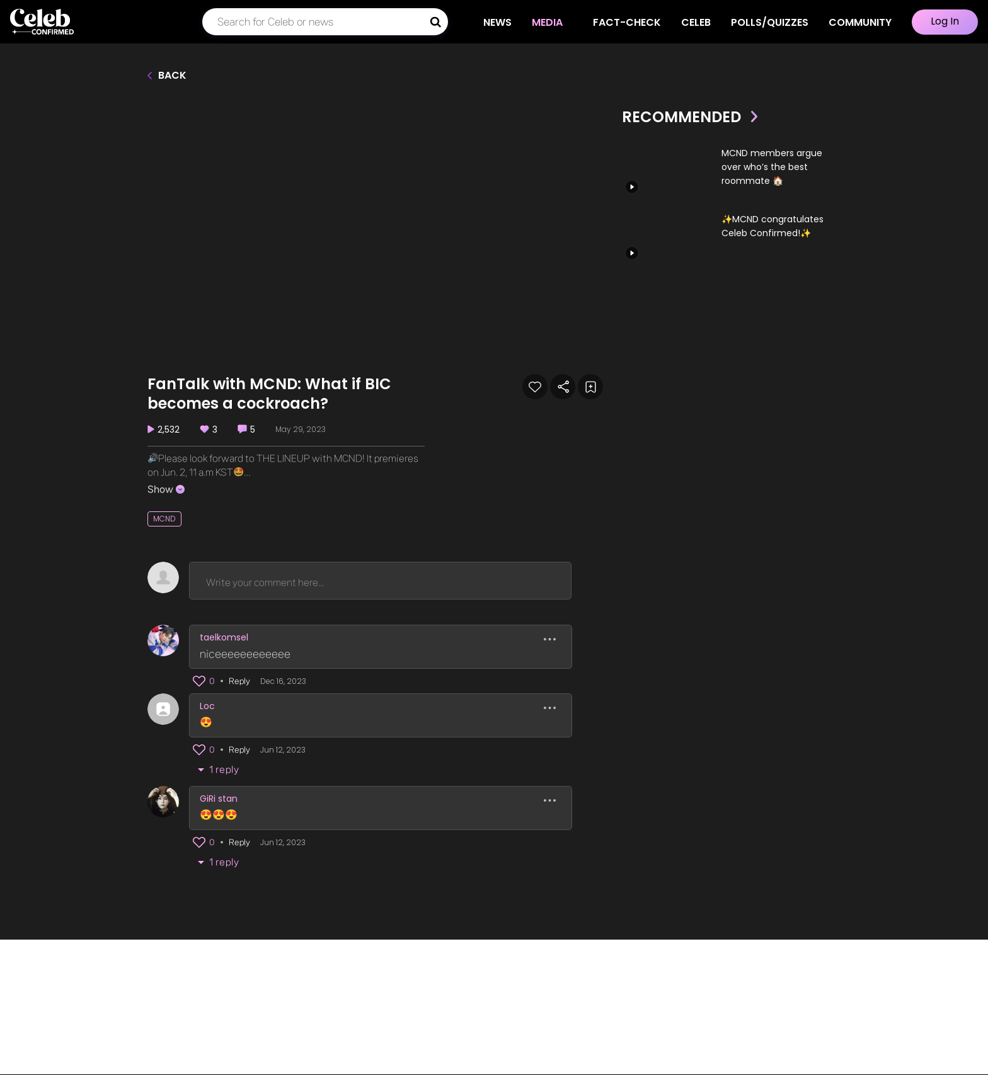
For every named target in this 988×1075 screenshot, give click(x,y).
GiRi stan (219, 798)
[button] (199, 681)
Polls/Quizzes (769, 22)
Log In (945, 21)
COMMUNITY (860, 22)
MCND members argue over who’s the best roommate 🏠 (771, 167)
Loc (207, 706)
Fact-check (627, 22)
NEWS (504, 22)
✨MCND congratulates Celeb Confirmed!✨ (772, 226)
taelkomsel (224, 637)
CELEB (696, 22)
